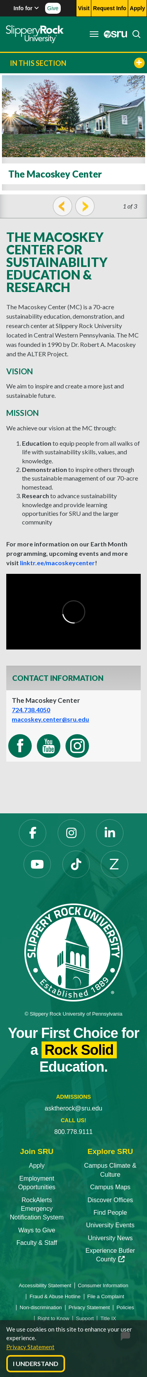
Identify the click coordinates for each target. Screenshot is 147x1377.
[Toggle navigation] (94, 34)
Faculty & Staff (36, 1242)
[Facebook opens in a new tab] (32, 833)
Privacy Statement (30, 1346)
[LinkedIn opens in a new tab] (109, 833)
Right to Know (53, 1318)
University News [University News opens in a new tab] (110, 1238)
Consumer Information (103, 1285)
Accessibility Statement (45, 1285)
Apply (37, 1165)
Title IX (108, 1318)
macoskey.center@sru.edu (50, 719)
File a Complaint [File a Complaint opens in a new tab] (105, 1296)
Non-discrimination (41, 1307)
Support (85, 1318)
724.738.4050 (31, 709)
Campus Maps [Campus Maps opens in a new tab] (110, 1187)
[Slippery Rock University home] (73, 952)
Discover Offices (110, 1200)
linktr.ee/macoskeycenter (57, 562)
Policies (125, 1307)
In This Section (77, 63)
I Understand (35, 1363)
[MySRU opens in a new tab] (113, 34)
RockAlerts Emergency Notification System (37, 1209)
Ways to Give (36, 1230)
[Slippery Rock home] (35, 34)
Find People (110, 1212)
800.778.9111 (73, 1131)
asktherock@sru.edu (73, 1108)
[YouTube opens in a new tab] (37, 864)
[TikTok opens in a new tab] (76, 864)
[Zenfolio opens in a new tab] (114, 864)
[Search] (134, 34)
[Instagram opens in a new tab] (71, 833)
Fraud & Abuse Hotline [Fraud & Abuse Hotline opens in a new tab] (54, 1296)
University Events (110, 1225)
